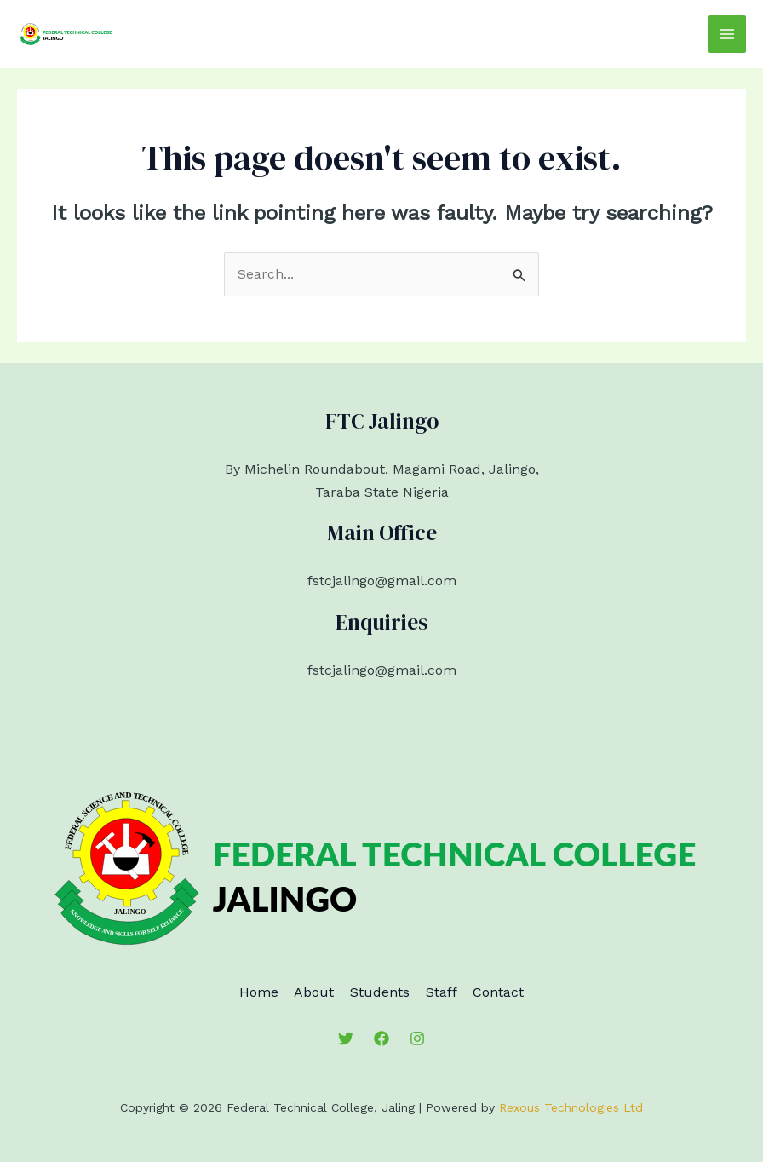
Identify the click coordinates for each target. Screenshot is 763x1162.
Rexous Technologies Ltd (571, 1106)
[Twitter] (345, 1036)
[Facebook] (381, 1036)
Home (235, 991)
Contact (521, 991)
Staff (452, 991)
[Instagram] (417, 1036)
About (303, 991)
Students (380, 991)
